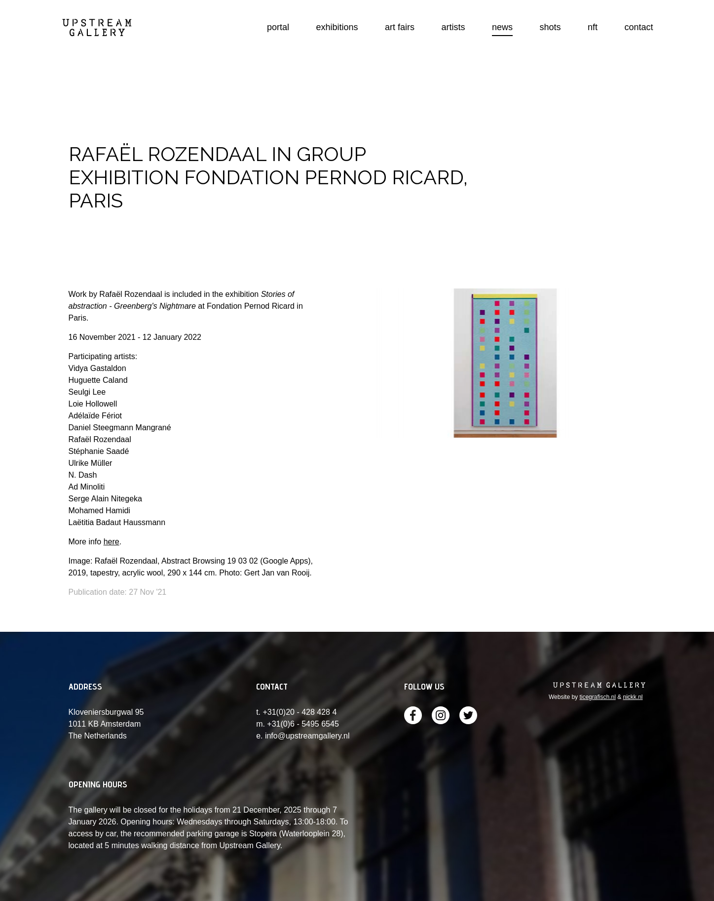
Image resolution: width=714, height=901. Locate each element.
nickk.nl (632, 697)
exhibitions (337, 27)
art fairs (399, 27)
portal (278, 27)
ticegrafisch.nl (597, 697)
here (111, 541)
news (502, 27)
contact (638, 27)
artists (453, 27)
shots (550, 27)
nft (593, 27)
